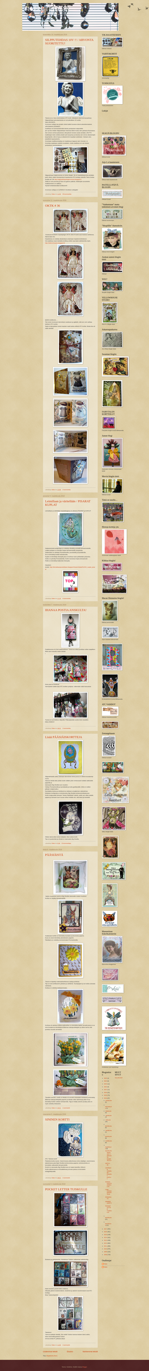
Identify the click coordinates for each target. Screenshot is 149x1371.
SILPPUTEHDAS (47, 8)
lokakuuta (108, 1111)
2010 (105, 1249)
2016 (105, 1231)
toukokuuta (108, 1136)
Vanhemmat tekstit (90, 1352)
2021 (105, 1089)
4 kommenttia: (66, 598)
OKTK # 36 (52, 205)
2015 (105, 1234)
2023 (105, 1084)
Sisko (105, 1264)
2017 (105, 1229)
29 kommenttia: (67, 194)
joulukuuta (109, 1100)
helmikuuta (108, 1217)
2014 (105, 1237)
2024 (105, 1081)
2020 (105, 1092)
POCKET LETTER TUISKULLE (66, 1189)
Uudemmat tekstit (50, 1352)
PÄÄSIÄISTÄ (54, 854)
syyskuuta (108, 1115)
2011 (105, 1246)
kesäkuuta (109, 1130)
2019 (105, 1095)
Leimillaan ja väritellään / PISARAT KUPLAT (108, 1173)
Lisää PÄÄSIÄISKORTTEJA (63, 737)
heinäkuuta (108, 1126)
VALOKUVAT (119, 1078)
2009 (105, 1252)
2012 (105, 1243)
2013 (105, 1240)
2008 (105, 1254)
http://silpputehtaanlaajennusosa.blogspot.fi (68, 179)
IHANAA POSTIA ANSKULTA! (66, 610)
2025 (105, 1078)
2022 (105, 1087)
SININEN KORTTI (57, 1119)
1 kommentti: (66, 1108)
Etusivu (70, 1352)
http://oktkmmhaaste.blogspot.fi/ (55, 243)
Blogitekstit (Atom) (52, 1356)
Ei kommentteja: (67, 843)
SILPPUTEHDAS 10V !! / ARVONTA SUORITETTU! (108, 1155)
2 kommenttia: (66, 489)
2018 (105, 1098)
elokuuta (108, 1120)
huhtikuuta (109, 1141)
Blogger (84, 1367)
